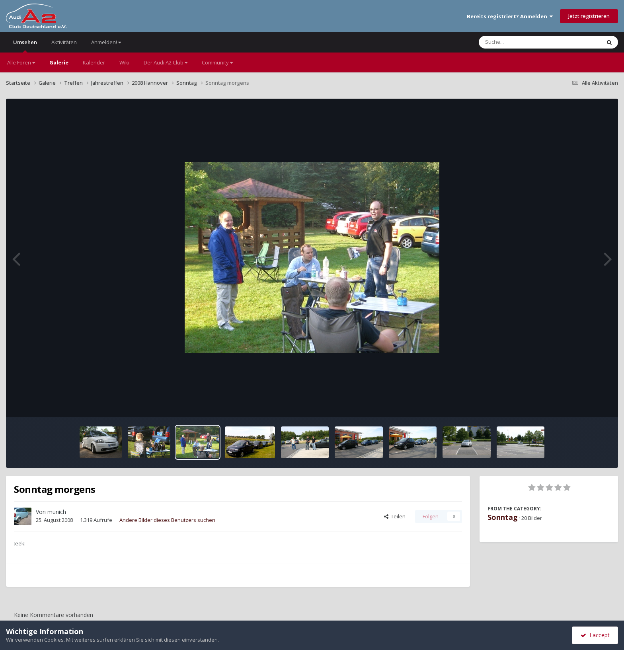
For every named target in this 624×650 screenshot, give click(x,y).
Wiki (124, 62)
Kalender (94, 62)
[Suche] (523, 42)
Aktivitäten (64, 42)
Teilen (395, 516)
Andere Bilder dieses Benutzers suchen (167, 520)
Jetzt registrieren (589, 15)
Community (217, 62)
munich (56, 512)
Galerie (58, 62)
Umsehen (25, 46)
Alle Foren (21, 62)
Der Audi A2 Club (165, 62)
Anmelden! (106, 42)
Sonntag (503, 517)
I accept (595, 635)
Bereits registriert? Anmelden (510, 16)
